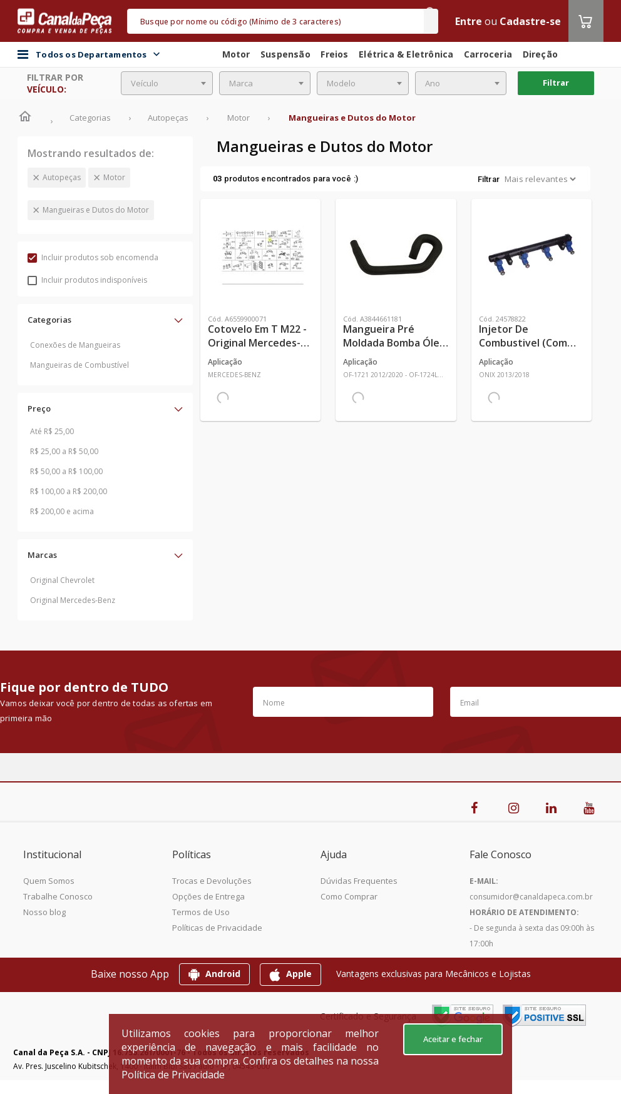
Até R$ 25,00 (52, 431)
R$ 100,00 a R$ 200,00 (68, 491)
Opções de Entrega (208, 896)
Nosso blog (44, 912)
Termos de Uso (201, 912)
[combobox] (167, 83)
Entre (468, 21)
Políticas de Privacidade (217, 927)
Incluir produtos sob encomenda (93, 257)
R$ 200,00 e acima (62, 511)
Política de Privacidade (173, 1074)
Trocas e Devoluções (212, 880)
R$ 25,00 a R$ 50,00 (64, 451)
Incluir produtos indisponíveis (87, 280)
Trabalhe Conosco (58, 896)
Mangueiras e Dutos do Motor (96, 210)
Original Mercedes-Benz (72, 600)
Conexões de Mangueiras (75, 345)
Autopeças (62, 177)
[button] (105, 319)
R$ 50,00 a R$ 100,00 (66, 471)
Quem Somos (48, 880)
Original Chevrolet (62, 580)
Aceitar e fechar (453, 1039)
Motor (114, 177)
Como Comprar (349, 896)
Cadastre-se (530, 21)
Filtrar (556, 82)
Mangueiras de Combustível (79, 365)
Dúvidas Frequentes (359, 880)
